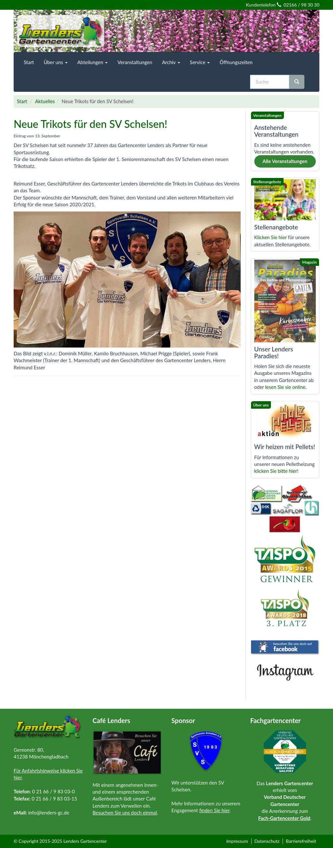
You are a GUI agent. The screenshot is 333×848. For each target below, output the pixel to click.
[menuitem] (29, 62)
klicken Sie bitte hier (275, 471)
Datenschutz (266, 841)
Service (200, 62)
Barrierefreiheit (301, 841)
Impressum (237, 841)
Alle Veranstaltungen (284, 161)
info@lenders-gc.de (48, 812)
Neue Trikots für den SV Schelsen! (90, 123)
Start (29, 62)
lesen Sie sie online (285, 387)
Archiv (171, 62)
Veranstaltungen (134, 62)
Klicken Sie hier (270, 237)
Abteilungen (92, 62)
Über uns (55, 62)
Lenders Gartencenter (85, 841)
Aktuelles (45, 101)
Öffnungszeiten (236, 62)
